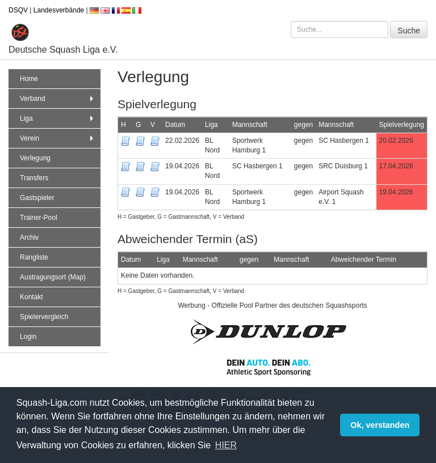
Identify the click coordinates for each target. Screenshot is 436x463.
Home (29, 79)
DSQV (18, 10)
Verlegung (35, 158)
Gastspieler (37, 198)
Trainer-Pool (38, 218)
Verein (58, 138)
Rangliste (34, 257)
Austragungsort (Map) (53, 277)
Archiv (29, 237)
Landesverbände (58, 10)
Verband (58, 99)
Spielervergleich (44, 317)
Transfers (34, 178)
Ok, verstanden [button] (379, 425)
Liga (58, 118)
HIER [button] (226, 445)
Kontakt (31, 297)
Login (28, 337)
